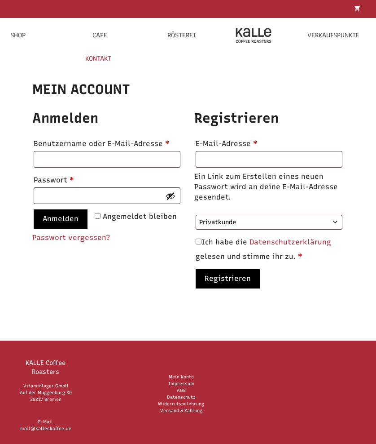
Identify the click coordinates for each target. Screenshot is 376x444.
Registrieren (228, 278)
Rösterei (181, 35)
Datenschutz (181, 397)
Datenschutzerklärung (290, 242)
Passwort (75, 178)
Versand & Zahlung (181, 410)
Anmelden (61, 218)
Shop (18, 35)
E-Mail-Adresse (248, 142)
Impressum (181, 383)
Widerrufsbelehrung (181, 404)
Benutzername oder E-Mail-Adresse (107, 142)
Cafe (99, 35)
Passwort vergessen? (71, 237)
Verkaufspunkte (333, 35)
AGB (181, 390)
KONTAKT (98, 58)
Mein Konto (181, 377)
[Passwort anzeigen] (170, 196)
